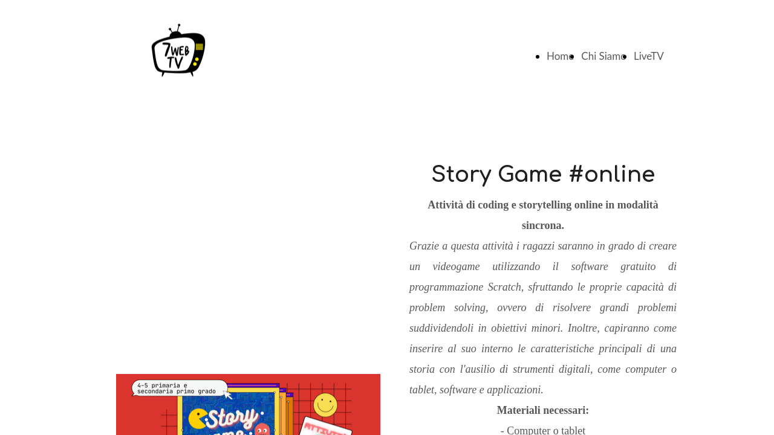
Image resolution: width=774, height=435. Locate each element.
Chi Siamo (603, 56)
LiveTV (649, 56)
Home (560, 56)
